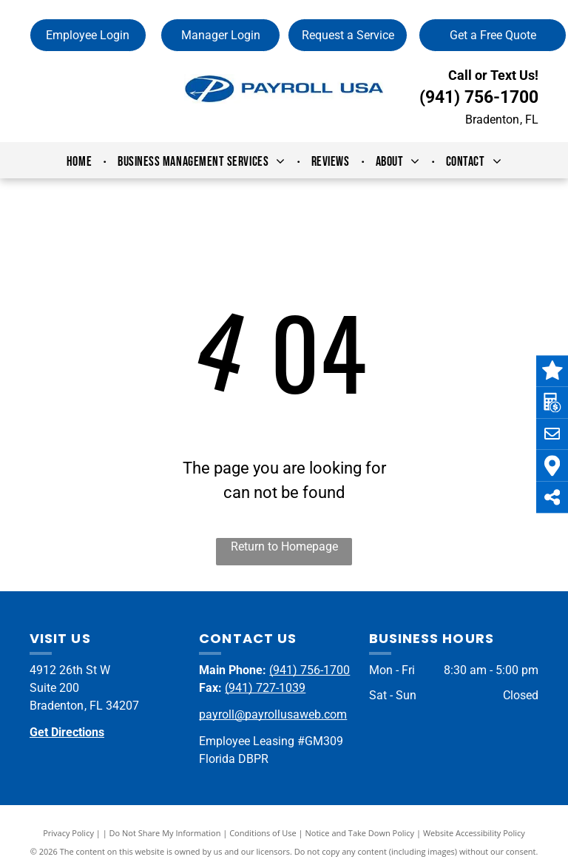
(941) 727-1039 (265, 688)
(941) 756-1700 (478, 97)
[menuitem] (80, 162)
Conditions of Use (263, 832)
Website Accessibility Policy (474, 832)
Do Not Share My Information (165, 832)
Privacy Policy (68, 832)
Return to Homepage (284, 546)
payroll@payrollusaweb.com (273, 714)
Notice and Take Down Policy (360, 832)
